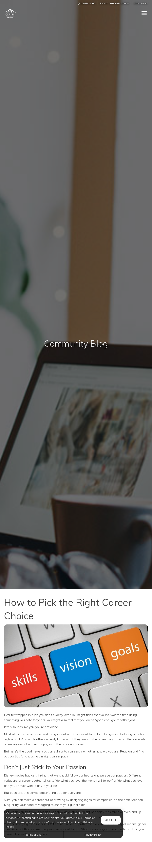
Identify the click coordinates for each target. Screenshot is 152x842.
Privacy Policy (93, 834)
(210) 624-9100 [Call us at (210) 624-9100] (86, 3)
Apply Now (141, 3)
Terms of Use (33, 834)
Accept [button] (110, 820)
